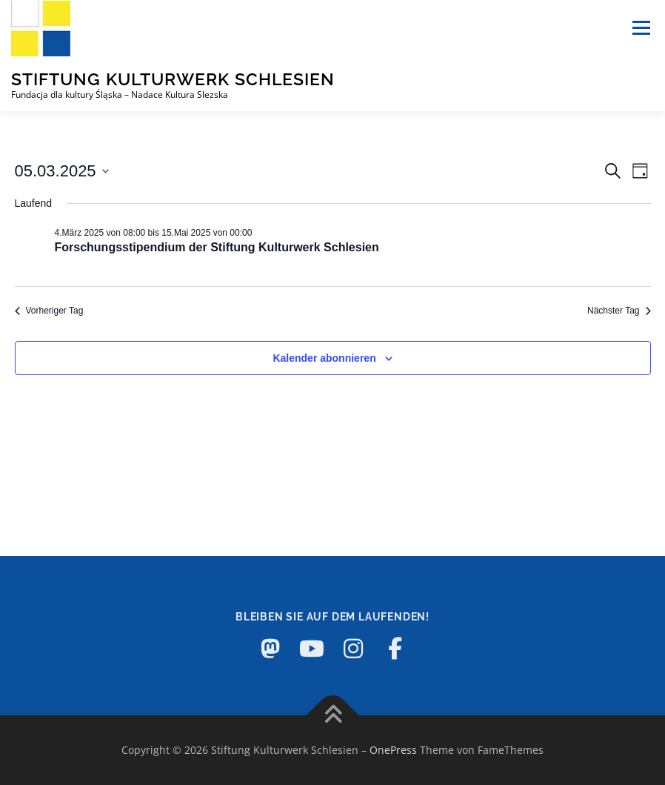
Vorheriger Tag (49, 310)
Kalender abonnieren (324, 358)
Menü (641, 27)
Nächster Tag (618, 310)
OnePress (393, 750)
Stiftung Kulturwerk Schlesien (173, 79)
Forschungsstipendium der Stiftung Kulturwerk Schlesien (217, 247)
